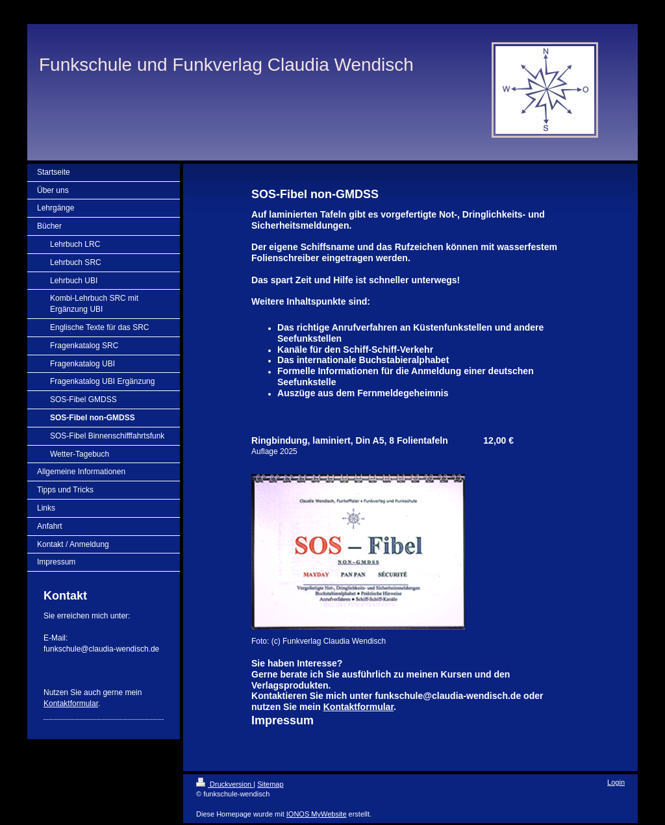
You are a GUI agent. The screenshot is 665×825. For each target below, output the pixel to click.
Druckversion (224, 784)
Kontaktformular (71, 703)
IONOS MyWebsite (316, 814)
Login (616, 782)
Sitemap (270, 784)
